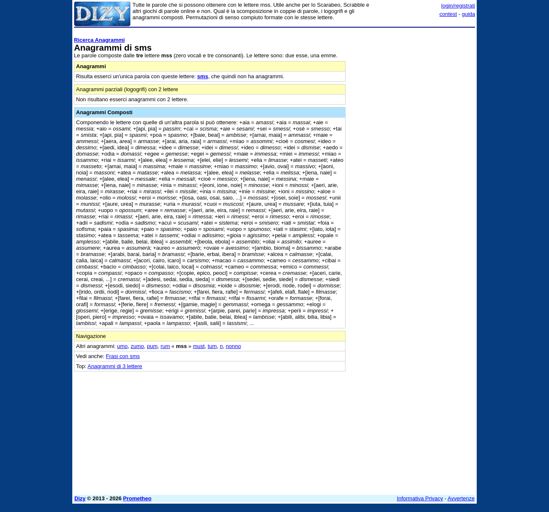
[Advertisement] (412, 156)
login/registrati (458, 6)
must (199, 346)
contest (448, 14)
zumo (137, 346)
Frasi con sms (123, 356)
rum (165, 346)
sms (202, 76)
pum (152, 346)
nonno (233, 346)
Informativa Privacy (420, 498)
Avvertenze (461, 498)
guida (468, 14)
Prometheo (137, 498)
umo (122, 346)
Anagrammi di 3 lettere (114, 366)
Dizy (80, 498)
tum (212, 346)
